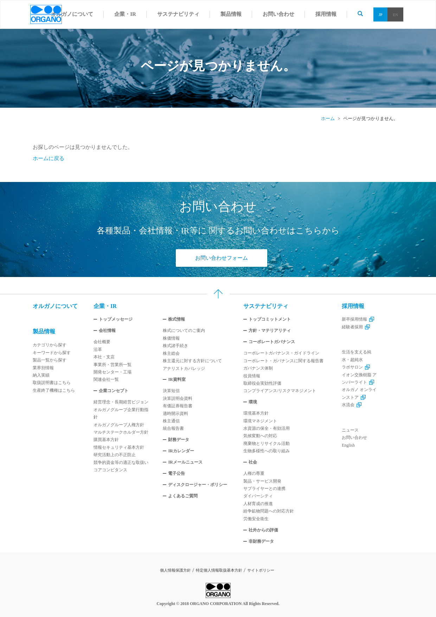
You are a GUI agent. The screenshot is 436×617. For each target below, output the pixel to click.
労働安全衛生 (256, 518)
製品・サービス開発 (262, 481)
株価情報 (171, 338)
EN (395, 14)
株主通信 (171, 420)
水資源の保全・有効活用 (266, 428)
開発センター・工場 (113, 372)
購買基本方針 (106, 439)
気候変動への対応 (260, 435)
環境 (253, 401)
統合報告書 (173, 428)
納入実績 (41, 375)
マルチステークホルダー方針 (121, 432)
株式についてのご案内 (184, 330)
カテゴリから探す (49, 344)
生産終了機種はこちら (54, 390)
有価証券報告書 (177, 405)
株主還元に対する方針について (192, 360)
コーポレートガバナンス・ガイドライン (281, 353)
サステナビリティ (265, 306)
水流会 (351, 404)
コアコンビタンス (110, 469)
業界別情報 (43, 367)
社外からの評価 (263, 530)
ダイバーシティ (258, 495)
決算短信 (171, 390)
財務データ (178, 439)
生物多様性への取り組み (266, 450)
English (348, 445)
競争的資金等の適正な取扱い (121, 462)
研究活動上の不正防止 (115, 454)
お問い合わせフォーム (221, 258)
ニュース (350, 430)
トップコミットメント (270, 319)
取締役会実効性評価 (262, 383)
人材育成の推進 (258, 503)
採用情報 (353, 306)
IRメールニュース (185, 462)
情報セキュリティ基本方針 (119, 447)
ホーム (328, 118)
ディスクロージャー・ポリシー (197, 484)
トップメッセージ (116, 319)
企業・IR (105, 306)
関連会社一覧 (106, 379)
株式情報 (176, 319)
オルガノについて (55, 306)
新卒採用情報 (358, 319)
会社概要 (102, 341)
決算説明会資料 (177, 398)
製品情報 (44, 331)
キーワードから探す (52, 352)
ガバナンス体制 (258, 368)
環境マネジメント (260, 420)
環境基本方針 (256, 413)
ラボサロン (356, 367)
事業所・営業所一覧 (113, 364)
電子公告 (176, 473)
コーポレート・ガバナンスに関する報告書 (283, 360)
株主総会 (171, 353)
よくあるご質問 (183, 495)
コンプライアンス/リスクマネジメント (279, 390)
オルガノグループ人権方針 (119, 424)
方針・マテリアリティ (270, 330)
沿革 (98, 349)
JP (380, 14)
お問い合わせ (354, 437)
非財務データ (261, 541)
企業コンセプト (113, 390)
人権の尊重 (253, 473)
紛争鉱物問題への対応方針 (268, 511)
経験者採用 (356, 327)
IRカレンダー (181, 450)
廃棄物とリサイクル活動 (266, 443)
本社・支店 (104, 356)
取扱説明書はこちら (52, 382)
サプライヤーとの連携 (264, 488)
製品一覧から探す (49, 360)
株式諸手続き (175, 345)
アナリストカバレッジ (184, 368)
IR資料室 (176, 379)
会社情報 (107, 330)
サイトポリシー (260, 570)
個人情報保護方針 (175, 570)
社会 (253, 462)
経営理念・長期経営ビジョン (121, 401)
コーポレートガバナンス (272, 341)
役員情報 (251, 375)
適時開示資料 (175, 413)
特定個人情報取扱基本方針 (219, 570)
